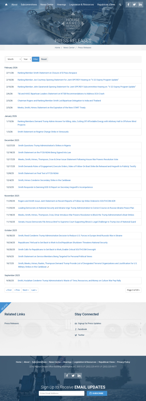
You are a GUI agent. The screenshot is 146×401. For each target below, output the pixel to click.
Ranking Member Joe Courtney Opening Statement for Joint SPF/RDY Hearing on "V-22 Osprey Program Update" (68, 80)
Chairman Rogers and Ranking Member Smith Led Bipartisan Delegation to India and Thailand (59, 100)
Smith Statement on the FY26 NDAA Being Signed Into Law (44, 152)
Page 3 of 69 (133, 290)
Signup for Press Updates (88, 323)
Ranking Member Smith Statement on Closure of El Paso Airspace (47, 73)
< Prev (17, 290)
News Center (46, 4)
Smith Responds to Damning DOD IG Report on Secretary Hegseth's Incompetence (55, 187)
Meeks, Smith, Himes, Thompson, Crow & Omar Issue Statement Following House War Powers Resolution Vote (68, 159)
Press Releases (73, 40)
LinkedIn (140, 4)
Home (6, 4)
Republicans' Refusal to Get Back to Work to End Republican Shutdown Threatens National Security (63, 242)
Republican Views (106, 4)
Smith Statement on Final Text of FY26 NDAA (38, 173)
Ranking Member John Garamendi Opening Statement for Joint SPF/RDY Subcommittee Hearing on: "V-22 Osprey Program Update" (77, 87)
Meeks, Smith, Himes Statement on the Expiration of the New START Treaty (52, 107)
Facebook (128, 4)
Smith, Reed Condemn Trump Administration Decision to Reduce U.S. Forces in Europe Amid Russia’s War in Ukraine (70, 235)
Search (120, 4)
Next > (26, 290)
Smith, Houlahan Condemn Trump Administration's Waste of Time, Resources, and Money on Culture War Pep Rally (69, 280)
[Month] (13, 59)
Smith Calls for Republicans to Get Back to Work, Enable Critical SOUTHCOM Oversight (57, 249)
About (14, 4)
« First (9, 290)
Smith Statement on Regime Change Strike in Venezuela (43, 132)
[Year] (26, 59)
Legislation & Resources (81, 4)
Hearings (61, 4)
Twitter (134, 4)
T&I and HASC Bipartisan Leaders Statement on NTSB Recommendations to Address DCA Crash (61, 93)
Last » (34, 290)
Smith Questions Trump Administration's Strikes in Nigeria (44, 145)
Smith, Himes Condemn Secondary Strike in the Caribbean (44, 180)
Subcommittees (29, 4)
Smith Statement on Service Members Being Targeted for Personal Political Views (55, 256)
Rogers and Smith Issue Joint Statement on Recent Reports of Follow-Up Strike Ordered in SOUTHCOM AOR (66, 201)
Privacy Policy (123, 362)
